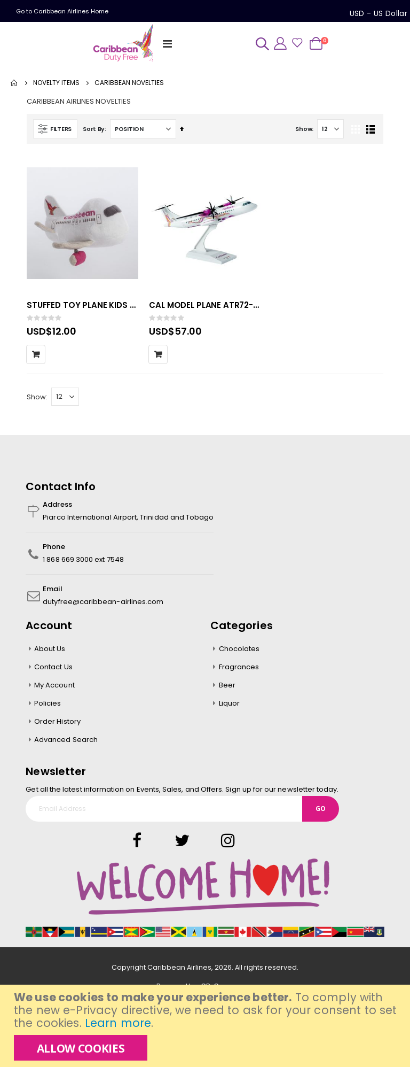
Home (14, 82)
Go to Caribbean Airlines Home (62, 11)
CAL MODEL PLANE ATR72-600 (205, 307)
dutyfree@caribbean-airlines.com (103, 605)
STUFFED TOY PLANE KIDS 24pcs (82, 307)
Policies (47, 706)
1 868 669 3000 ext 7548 (83, 563)
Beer (227, 688)
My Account (54, 688)
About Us (50, 652)
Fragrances (239, 670)
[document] (206, 1026)
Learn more (118, 1023)
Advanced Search (66, 743)
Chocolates (239, 652)
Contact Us (53, 670)
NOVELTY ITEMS (56, 83)
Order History (57, 725)
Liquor (229, 706)
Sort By (94, 131)
